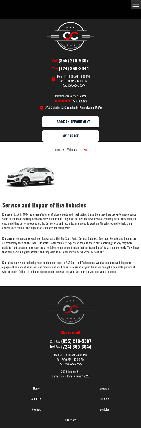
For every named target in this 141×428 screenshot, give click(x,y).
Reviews (36, 409)
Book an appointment (70, 122)
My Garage (70, 136)
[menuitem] (36, 388)
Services (104, 399)
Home (57, 149)
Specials (104, 388)
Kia (85, 149)
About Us (36, 399)
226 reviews (79, 101)
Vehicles (72, 149)
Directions (70, 420)
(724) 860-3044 (74, 69)
